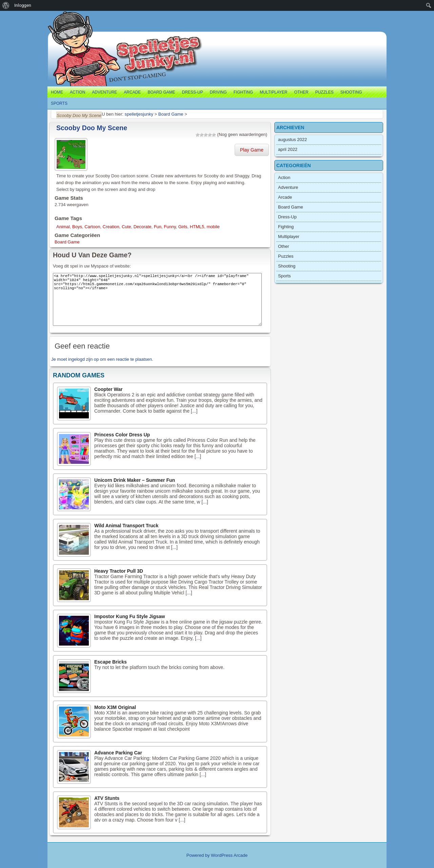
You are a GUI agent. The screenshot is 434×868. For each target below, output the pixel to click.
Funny (170, 226)
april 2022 (287, 149)
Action (77, 92)
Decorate (143, 226)
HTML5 (197, 226)
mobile (213, 226)
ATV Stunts (106, 798)
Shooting (351, 92)
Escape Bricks (110, 662)
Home (57, 92)
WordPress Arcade (229, 855)
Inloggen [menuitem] (22, 5)
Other (301, 92)
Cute (126, 226)
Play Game (251, 150)
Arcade (132, 92)
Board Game (161, 92)
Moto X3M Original (115, 707)
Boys (77, 226)
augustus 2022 (292, 139)
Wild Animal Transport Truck (126, 525)
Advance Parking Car (118, 752)
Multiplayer (274, 92)
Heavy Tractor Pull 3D (118, 571)
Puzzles (324, 92)
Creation (111, 226)
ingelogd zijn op (83, 359)
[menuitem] (6, 5)
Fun (157, 226)
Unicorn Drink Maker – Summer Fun (134, 480)
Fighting (243, 92)
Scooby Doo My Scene (91, 128)
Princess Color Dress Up (122, 434)
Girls (183, 226)
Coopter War (108, 389)
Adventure (104, 92)
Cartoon (92, 226)
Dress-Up (192, 92)
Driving (218, 92)
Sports (59, 103)
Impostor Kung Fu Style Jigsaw (129, 616)
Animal (63, 226)
